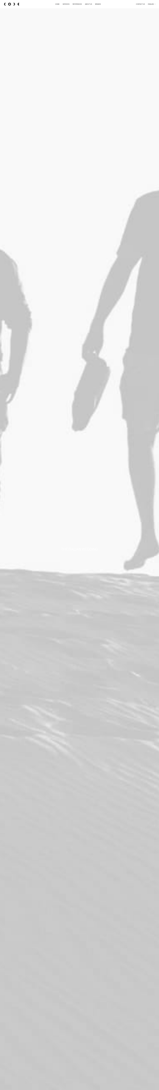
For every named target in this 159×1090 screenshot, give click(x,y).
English (152, 4)
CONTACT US (140, 4)
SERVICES (66, 4)
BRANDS (98, 4)
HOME (57, 4)
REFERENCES (77, 4)
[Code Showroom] (10, 4)
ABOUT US (88, 4)
